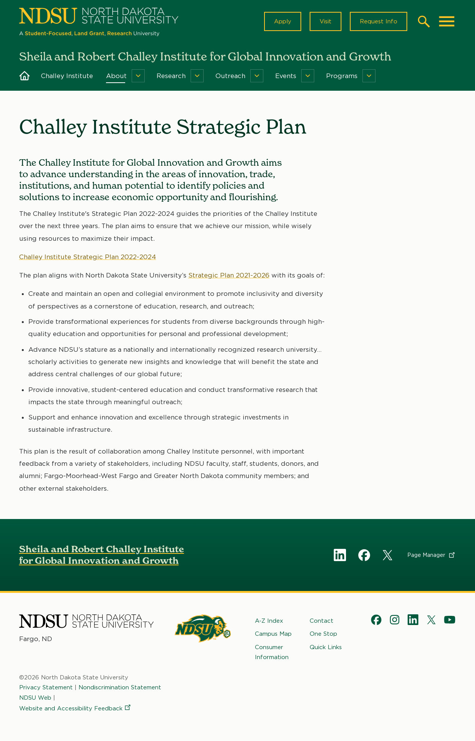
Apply (282, 21)
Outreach (230, 76)
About (116, 76)
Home (24, 76)
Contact (321, 620)
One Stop (323, 634)
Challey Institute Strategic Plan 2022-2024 (87, 257)
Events (285, 76)
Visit (325, 21)
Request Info (378, 21)
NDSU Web (35, 697)
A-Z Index (269, 620)
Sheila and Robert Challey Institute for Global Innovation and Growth (101, 555)
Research (171, 76)
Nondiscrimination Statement (119, 687)
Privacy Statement (46, 687)
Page (431, 555)
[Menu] (138, 75)
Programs (341, 76)
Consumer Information (272, 652)
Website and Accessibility (75, 708)
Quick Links (326, 647)
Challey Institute (67, 76)
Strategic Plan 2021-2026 (228, 275)
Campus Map (273, 634)
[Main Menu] (446, 21)
